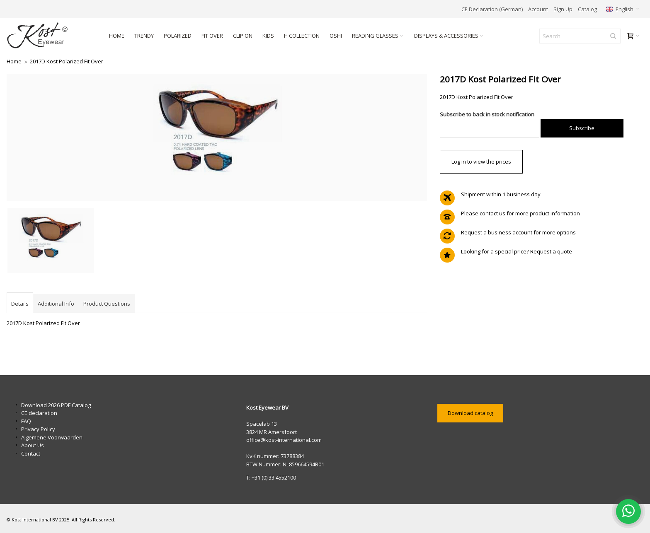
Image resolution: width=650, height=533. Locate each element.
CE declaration (39, 413)
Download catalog (470, 413)
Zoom (217, 137)
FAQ (26, 421)
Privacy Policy (38, 429)
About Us (32, 445)
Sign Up (562, 9)
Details (20, 303)
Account (538, 9)
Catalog (587, 9)
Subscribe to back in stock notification (487, 114)
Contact (30, 453)
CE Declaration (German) (492, 9)
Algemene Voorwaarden (51, 437)
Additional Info (56, 303)
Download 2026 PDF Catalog (56, 405)
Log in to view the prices (481, 161)
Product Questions (106, 303)
